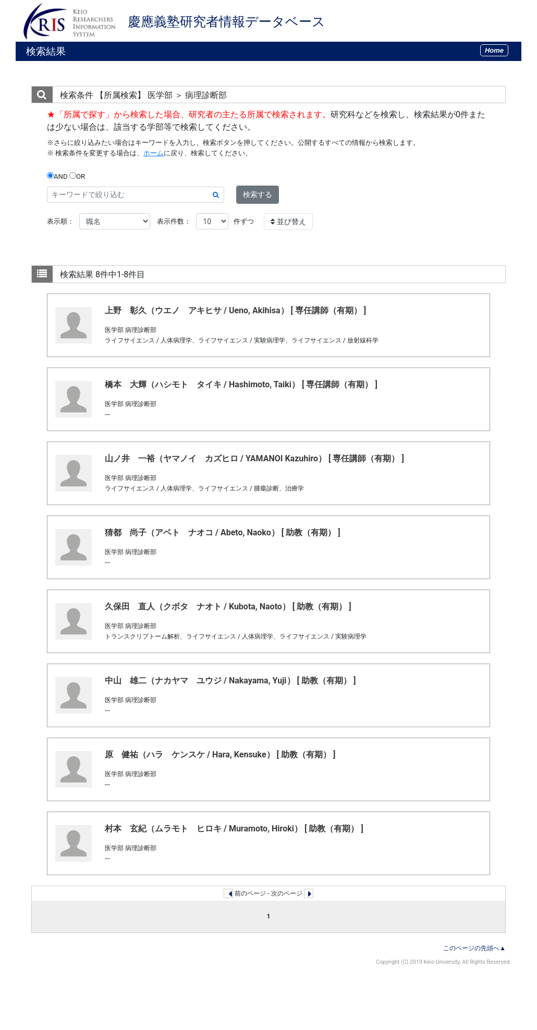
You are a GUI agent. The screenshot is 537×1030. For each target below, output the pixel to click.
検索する (257, 194)
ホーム (153, 153)
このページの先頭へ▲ (474, 948)
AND (57, 176)
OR (77, 176)
